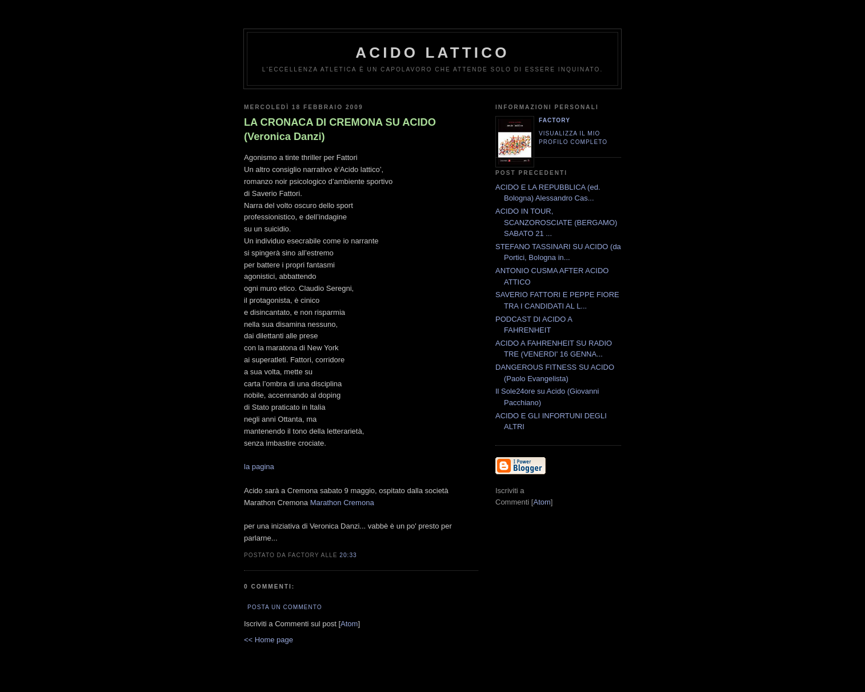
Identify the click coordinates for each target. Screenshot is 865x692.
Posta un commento (284, 607)
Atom (349, 623)
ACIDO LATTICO (432, 52)
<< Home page (268, 639)
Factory (554, 120)
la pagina (259, 466)
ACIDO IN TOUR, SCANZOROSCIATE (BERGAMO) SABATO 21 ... (556, 222)
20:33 (348, 555)
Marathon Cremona (342, 502)
